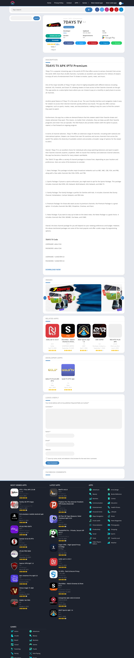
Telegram (104, 44)
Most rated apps (111, 3)
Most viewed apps (97, 3)
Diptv (65, 34)
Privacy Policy (58, 3)
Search (36, 19)
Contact (69, 3)
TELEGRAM (52, 41)
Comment (49, 408)
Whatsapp (116, 44)
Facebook (68, 44)
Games (84, 3)
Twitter (80, 44)
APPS (76, 3)
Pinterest (92, 44)
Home (49, 3)
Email (48, 441)
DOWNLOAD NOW (53, 270)
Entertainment (77, 19)
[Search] (51, 10)
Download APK (53, 37)
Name (48, 432)
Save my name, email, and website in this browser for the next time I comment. (72, 459)
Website (48, 450)
